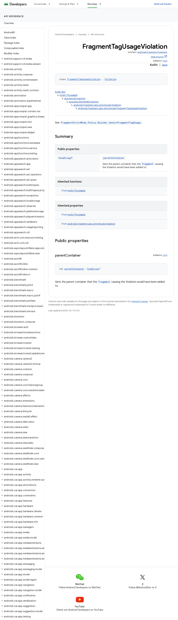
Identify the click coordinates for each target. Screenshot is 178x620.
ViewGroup (65, 158)
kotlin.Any (60, 91)
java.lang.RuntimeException (84, 101)
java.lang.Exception (74, 98)
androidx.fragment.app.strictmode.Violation (97, 105)
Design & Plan (67, 3)
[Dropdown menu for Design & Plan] (79, 4)
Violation (111, 79)
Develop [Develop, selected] (92, 3)
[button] (21, 58)
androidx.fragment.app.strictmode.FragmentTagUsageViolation (112, 108)
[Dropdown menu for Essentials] (50, 4)
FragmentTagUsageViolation (84, 79)
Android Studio (163, 3)
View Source (157, 56)
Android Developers (64, 34)
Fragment (147, 163)
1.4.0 (165, 60)
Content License (140, 301)
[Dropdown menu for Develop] (101, 4)
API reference (14, 16)
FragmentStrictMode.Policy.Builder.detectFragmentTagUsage (101, 122)
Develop (82, 34)
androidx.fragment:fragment (152, 52)
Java (164, 65)
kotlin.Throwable (68, 95)
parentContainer (113, 158)
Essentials (40, 3)
